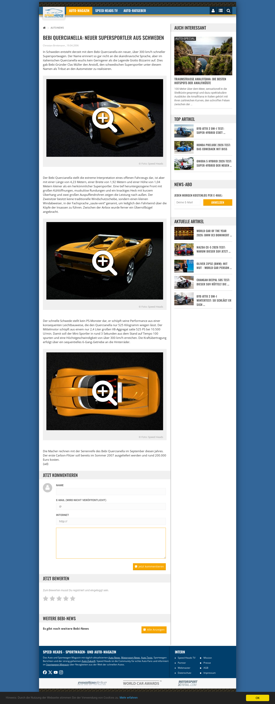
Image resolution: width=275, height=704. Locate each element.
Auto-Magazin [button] (79, 10)
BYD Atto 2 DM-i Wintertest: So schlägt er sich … (214, 300)
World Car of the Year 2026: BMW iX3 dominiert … (214, 233)
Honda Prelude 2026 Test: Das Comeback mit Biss (214, 147)
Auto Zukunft (88, 661)
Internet (62, 515)
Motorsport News (130, 657)
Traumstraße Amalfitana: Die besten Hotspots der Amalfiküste (200, 81)
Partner (182, 662)
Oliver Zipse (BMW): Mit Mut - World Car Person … (214, 266)
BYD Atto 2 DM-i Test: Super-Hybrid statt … (211, 130)
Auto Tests (146, 657)
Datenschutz (184, 672)
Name (60, 485)
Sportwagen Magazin (57, 664)
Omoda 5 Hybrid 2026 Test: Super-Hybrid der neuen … (214, 163)
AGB (205, 667)
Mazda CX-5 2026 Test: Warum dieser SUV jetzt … (214, 249)
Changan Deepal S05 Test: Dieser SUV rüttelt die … (213, 282)
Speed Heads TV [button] (106, 10)
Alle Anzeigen (154, 629)
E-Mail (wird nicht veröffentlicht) (81, 500)
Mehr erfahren (144, 698)
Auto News (114, 657)
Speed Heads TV (186, 657)
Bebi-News (81, 628)
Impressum (209, 672)
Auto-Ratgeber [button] (134, 10)
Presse (207, 662)
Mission (207, 657)
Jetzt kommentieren (149, 566)
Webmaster (184, 667)
